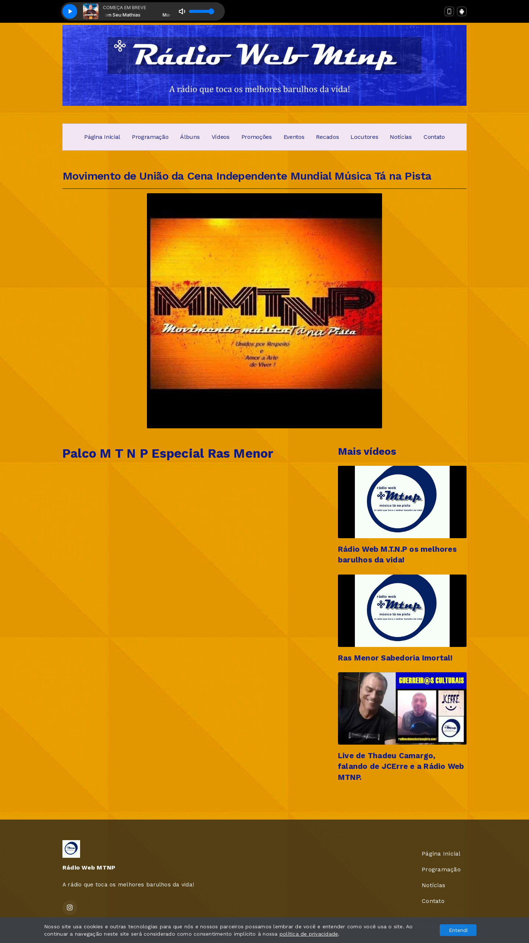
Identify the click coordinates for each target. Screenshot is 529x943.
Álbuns (189, 136)
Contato (434, 136)
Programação (150, 136)
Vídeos (221, 136)
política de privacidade (309, 934)
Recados (327, 136)
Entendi (458, 930)
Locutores (364, 136)
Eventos (294, 136)
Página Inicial (102, 136)
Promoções (256, 136)
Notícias (400, 136)
